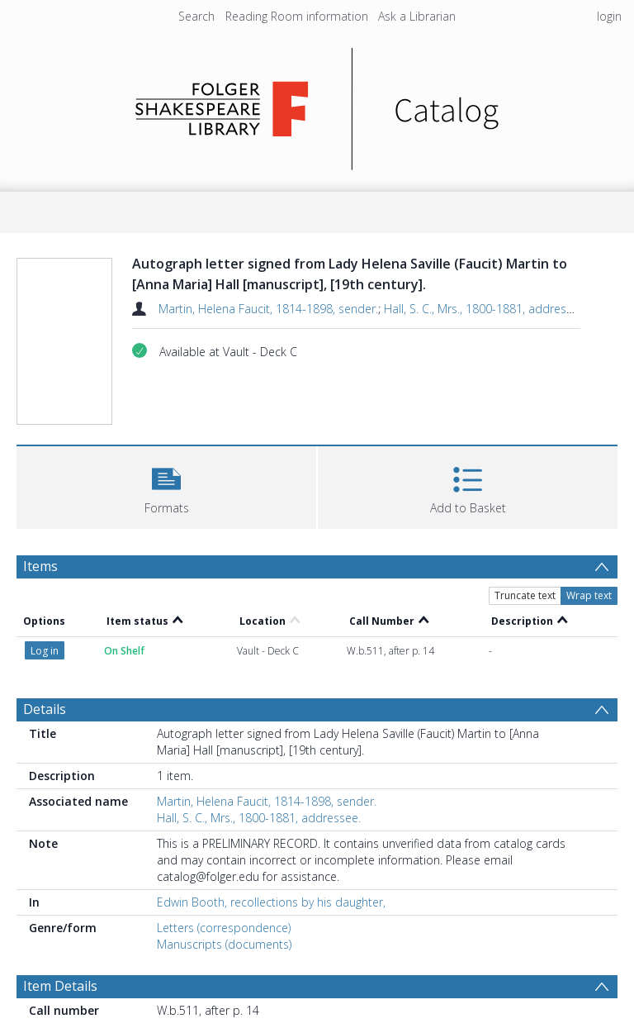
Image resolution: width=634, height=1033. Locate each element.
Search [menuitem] (196, 16)
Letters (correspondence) (224, 927)
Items (40, 566)
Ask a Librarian (417, 16)
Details (44, 709)
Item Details (60, 986)
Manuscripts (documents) (224, 944)
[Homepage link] (317, 104)
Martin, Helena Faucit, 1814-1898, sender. (268, 309)
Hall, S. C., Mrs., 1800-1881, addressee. (486, 309)
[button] (166, 485)
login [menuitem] (609, 16)
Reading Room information (296, 16)
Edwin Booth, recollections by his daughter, (271, 902)
